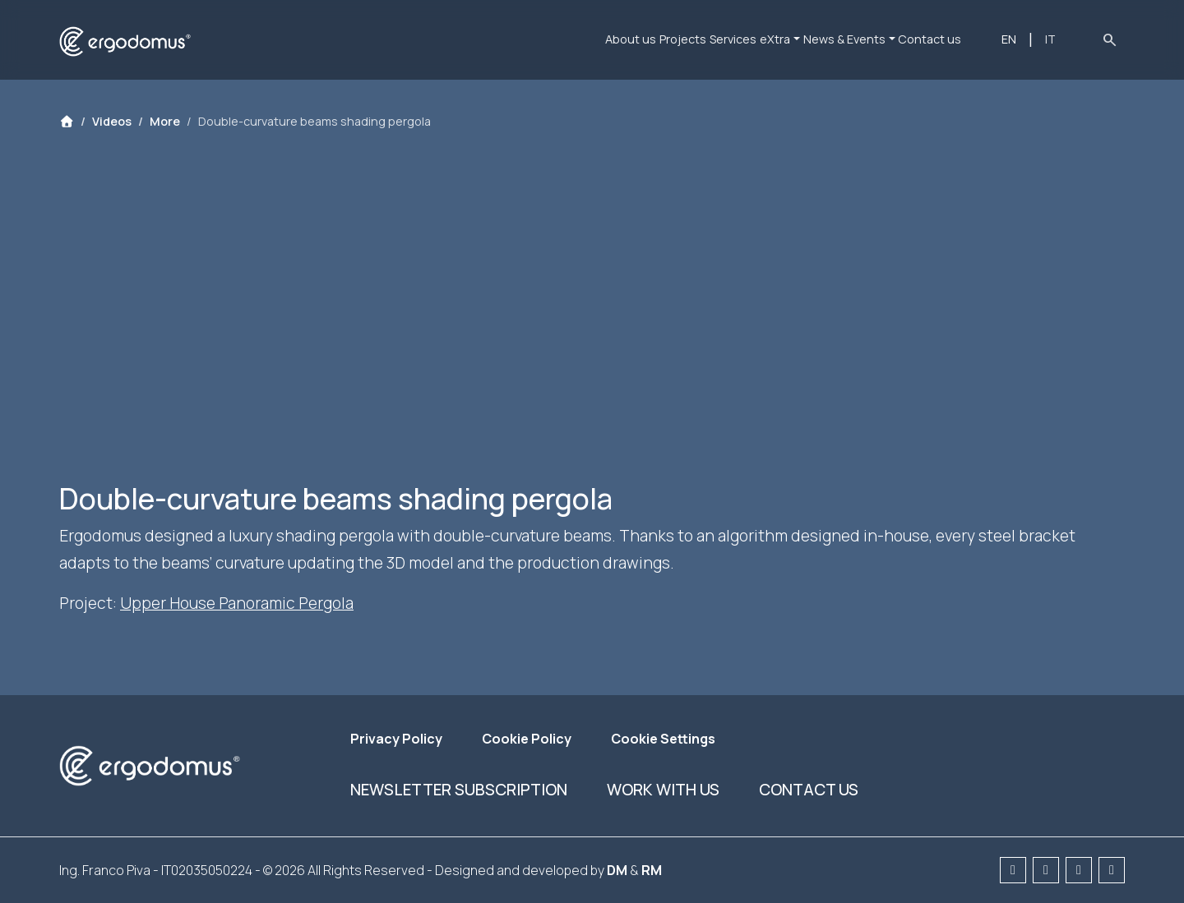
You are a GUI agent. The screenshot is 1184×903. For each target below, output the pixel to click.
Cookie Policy (526, 739)
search (1109, 39)
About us (541, 39)
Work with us (663, 789)
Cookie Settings (663, 739)
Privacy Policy (396, 739)
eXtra (747, 39)
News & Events (836, 39)
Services (684, 39)
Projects (613, 39)
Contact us (942, 39)
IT (1056, 39)
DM (617, 870)
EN (1026, 39)
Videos (112, 121)
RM (651, 870)
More (165, 121)
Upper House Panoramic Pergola (237, 603)
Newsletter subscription (458, 789)
